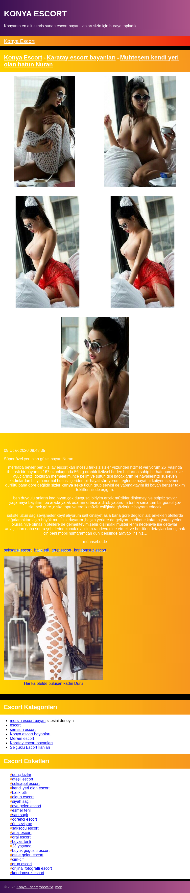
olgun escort (23, 797)
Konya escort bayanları (30, 734)
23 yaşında (21, 846)
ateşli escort (22, 779)
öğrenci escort (24, 819)
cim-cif (18, 859)
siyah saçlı (21, 801)
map (58, 887)
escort (15, 725)
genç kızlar (21, 775)
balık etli (41, 550)
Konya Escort (19, 41)
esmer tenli (21, 810)
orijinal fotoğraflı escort (32, 868)
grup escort (61, 550)
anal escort (21, 833)
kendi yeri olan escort (30, 788)
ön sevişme (22, 824)
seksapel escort (17, 550)
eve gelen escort (26, 806)
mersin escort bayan (28, 721)
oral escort (21, 837)
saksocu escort (25, 828)
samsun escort (23, 729)
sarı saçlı (20, 815)
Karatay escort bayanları (31, 743)
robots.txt (46, 887)
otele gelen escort (27, 855)
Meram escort (22, 738)
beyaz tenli (21, 841)
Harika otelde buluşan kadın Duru (53, 683)
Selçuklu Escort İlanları (30, 747)
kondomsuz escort (90, 550)
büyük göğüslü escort (30, 850)
